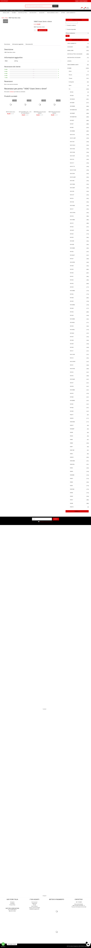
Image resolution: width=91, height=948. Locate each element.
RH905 (71, 496)
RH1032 (71, 280)
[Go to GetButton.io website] (3, 946)
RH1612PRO (72, 361)
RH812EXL (72, 464)
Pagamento (34, 903)
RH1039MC (72, 304)
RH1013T (72, 194)
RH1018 (71, 216)
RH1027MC (72, 262)
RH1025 (71, 237)
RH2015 (71, 507)
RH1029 (71, 269)
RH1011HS (72, 134)
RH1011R (72, 159)
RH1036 (71, 294)
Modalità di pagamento (34, 909)
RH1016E (72, 202)
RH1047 (71, 336)
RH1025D (72, 241)
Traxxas (70, 78)
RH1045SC (72, 329)
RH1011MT (72, 155)
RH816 (71, 468)
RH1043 (71, 315)
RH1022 (71, 226)
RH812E (71, 457)
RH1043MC (72, 319)
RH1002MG (72, 106)
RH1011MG (72, 152)
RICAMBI (14, 12)
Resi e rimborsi (34, 906)
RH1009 (71, 127)
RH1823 (71, 411)
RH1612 (71, 358)
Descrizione (7, 44)
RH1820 (71, 397)
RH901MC (72, 489)
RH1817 (71, 382)
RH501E (71, 418)
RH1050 (71, 347)
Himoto (70, 74)
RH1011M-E (72, 145)
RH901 (71, 485)
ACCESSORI (42, 12)
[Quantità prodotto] (35, 30)
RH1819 (71, 393)
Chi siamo (12, 902)
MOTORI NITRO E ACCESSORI (73, 57)
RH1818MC (72, 390)
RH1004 (71, 95)
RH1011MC (72, 148)
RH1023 (71, 233)
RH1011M (72, 141)
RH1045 (71, 326)
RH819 (71, 478)
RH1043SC (72, 322)
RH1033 (71, 283)
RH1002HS (72, 99)
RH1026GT (72, 255)
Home (3, 17)
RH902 (71, 492)
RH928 (71, 503)
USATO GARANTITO (70, 12)
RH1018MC (72, 219)
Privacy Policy (12, 904)
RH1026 (71, 251)
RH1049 (71, 343)
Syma (70, 85)
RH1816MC (72, 379)
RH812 (71, 453)
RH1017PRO (72, 212)
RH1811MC (72, 368)
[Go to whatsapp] (3, 944)
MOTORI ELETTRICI (23, 12)
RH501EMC (72, 421)
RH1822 (71, 407)
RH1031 (71, 276)
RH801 (71, 439)
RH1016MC (72, 205)
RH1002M (72, 102)
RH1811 (71, 365)
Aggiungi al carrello (42, 30)
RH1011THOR (73, 170)
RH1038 (71, 297)
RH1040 (71, 308)
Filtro (68, 35)
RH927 (71, 499)
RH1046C (72, 333)
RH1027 (71, 258)
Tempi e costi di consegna (34, 907)
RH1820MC (72, 400)
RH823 (71, 482)
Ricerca (55, 6)
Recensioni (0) (29, 44)
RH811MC (72, 450)
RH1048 (71, 340)
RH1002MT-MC (73, 116)
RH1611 (71, 350)
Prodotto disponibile (71, 29)
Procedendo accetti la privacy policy (46, 521)
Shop (6, 17)
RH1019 (71, 223)
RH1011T (72, 163)
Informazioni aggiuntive (17, 44)
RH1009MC (72, 131)
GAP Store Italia (70, 946)
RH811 (71, 446)
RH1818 (71, 386)
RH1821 (71, 404)
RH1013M (72, 180)
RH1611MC (72, 354)
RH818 (71, 471)
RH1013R (72, 191)
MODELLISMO (7, 12)
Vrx (69, 89)
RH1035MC (72, 290)
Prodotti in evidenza (71, 25)
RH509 (71, 432)
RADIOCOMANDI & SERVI (53, 12)
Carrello (34, 904)
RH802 (71, 443)
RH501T (72, 425)
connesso (12, 91)
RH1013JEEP (73, 177)
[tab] (7, 44)
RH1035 (71, 287)
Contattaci (12, 903)
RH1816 (71, 375)
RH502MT (72, 428)
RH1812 (71, 372)
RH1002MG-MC (73, 109)
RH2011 (71, 414)
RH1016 (71, 198)
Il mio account (34, 902)
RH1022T (72, 230)
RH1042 (71, 312)
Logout (77, 1)
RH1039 (71, 301)
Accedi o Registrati (83, 1)
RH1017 (71, 209)
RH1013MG (72, 184)
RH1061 (71, 92)
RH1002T (72, 120)
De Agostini (71, 82)
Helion (70, 71)
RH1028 (71, 265)
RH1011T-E (72, 166)
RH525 (71, 436)
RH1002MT (72, 113)
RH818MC (72, 475)
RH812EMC (72, 460)
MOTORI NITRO (34, 12)
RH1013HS (72, 173)
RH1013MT (72, 187)
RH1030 (71, 272)
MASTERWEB (81, 946)
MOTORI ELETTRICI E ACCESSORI (74, 54)
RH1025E (72, 244)
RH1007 (71, 124)
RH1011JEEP (73, 138)
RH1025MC (72, 248)
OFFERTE (63, 12)
